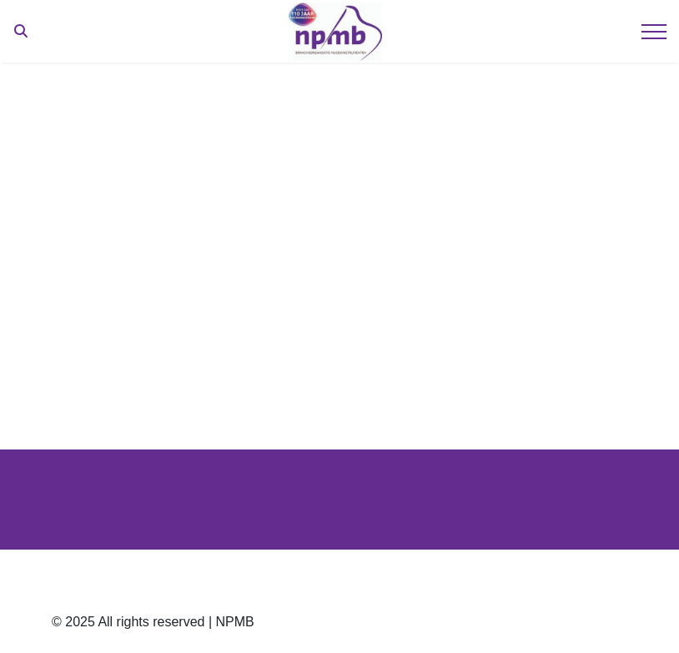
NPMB (234, 622)
